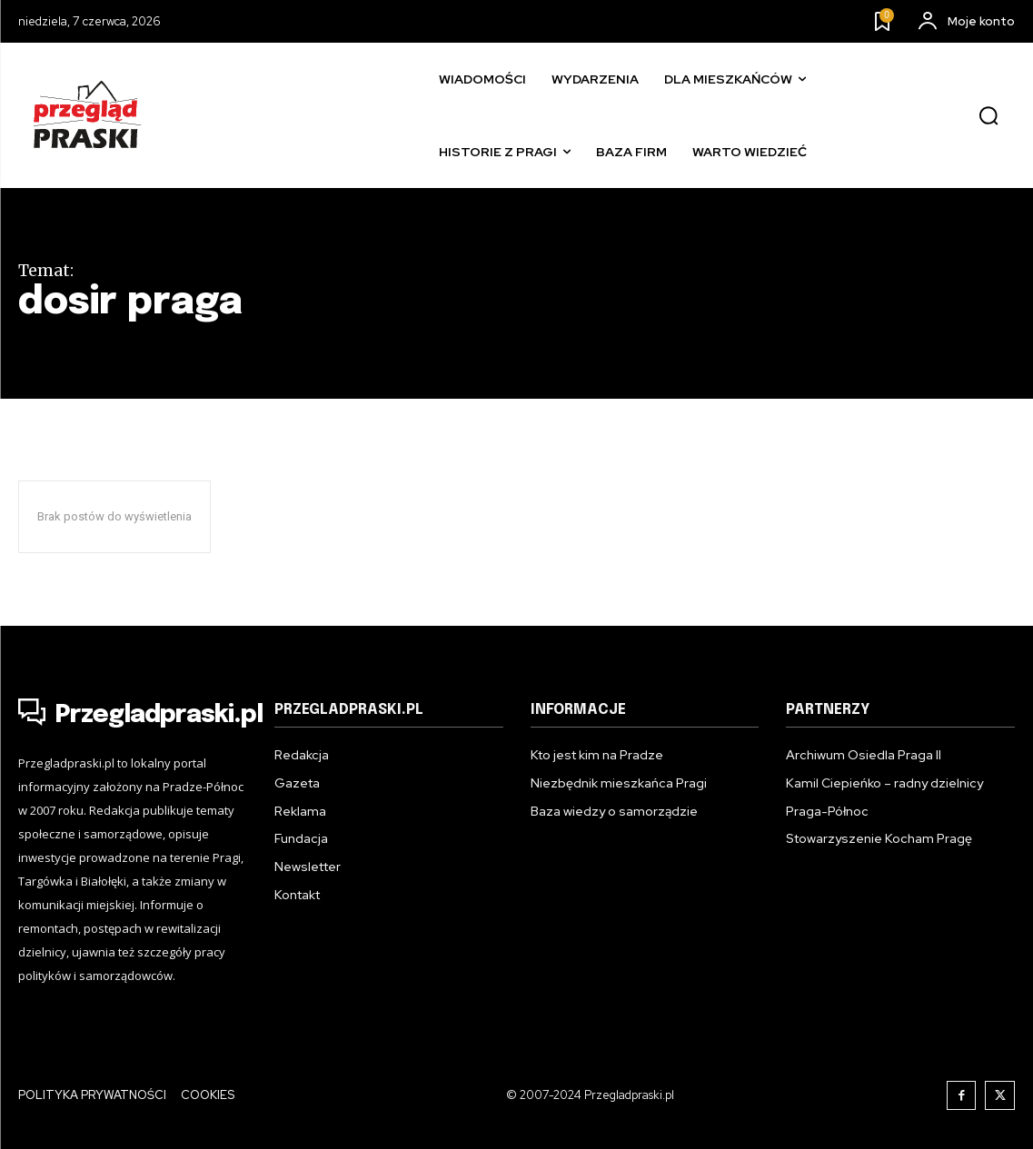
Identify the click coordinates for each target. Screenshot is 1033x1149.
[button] (988, 116)
